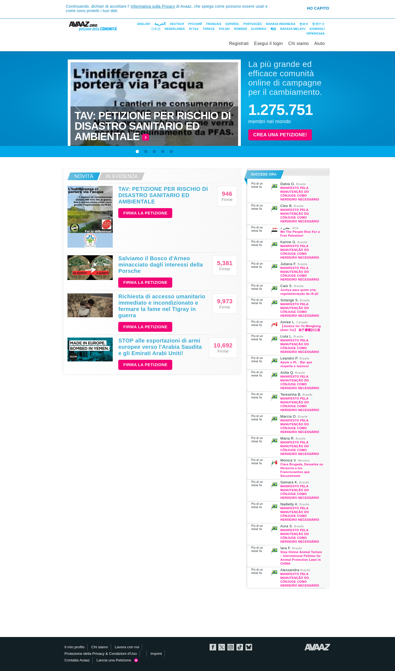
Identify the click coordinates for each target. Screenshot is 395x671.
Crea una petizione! (280, 134)
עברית (194, 29)
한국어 (304, 24)
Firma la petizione (145, 213)
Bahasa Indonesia (280, 24)
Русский (195, 24)
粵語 (273, 28)
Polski (224, 28)
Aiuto (319, 43)
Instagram (230, 647)
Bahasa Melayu (293, 28)
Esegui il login (268, 43)
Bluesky (249, 647)
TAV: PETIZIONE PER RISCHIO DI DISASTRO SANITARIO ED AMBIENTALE (163, 195)
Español (232, 24)
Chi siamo (298, 43)
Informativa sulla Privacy (153, 6)
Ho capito (318, 8)
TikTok (239, 647)
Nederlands (175, 28)
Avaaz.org (317, 647)
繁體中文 (318, 24)
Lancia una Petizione (117, 660)
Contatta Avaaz (77, 660)
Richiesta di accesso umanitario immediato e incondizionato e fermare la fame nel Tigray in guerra (161, 305)
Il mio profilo (74, 647)
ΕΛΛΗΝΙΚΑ (258, 28)
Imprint (156, 654)
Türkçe (209, 28)
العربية (160, 23)
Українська (315, 33)
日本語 (155, 28)
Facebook (213, 647)
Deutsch (177, 24)
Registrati (239, 43)
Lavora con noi (127, 647)
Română (240, 28)
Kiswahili (317, 28)
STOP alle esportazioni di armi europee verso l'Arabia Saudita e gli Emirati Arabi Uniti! (160, 347)
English (143, 24)
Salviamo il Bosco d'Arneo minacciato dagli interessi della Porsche (160, 264)
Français (213, 24)
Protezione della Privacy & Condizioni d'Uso (100, 654)
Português (253, 24)
